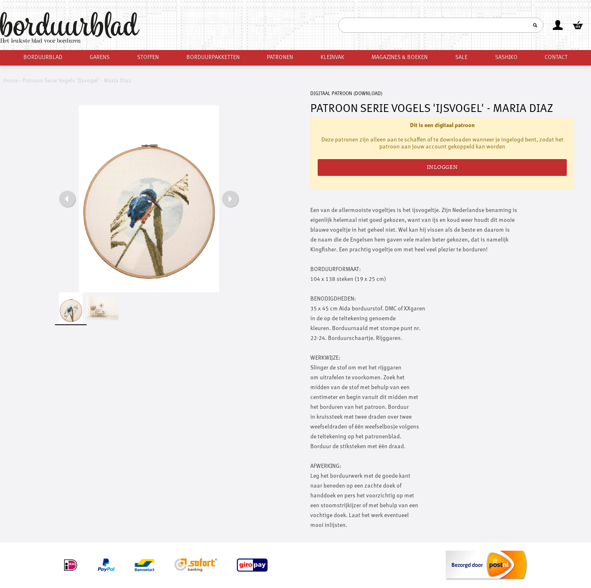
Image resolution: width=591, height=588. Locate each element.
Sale (461, 57)
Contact (556, 57)
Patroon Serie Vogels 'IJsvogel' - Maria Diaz (77, 81)
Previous (67, 199)
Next (230, 199)
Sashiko (506, 57)
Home (10, 81)
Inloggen (442, 167)
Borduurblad (42, 57)
